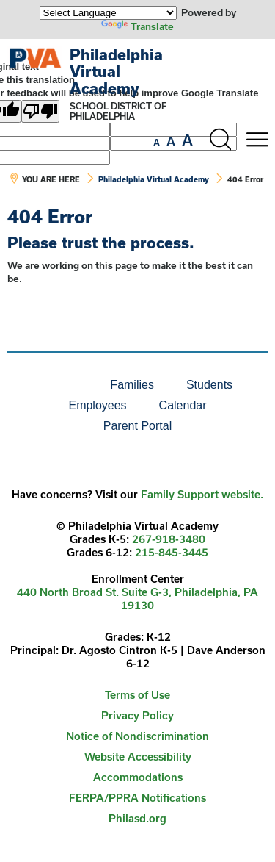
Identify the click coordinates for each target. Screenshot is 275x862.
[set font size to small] (156, 142)
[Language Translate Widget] (108, 13)
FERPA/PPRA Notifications (137, 797)
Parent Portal (137, 426)
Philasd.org (137, 818)
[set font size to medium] (170, 142)
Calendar (183, 405)
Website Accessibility (137, 756)
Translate (137, 26)
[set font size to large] (187, 140)
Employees (97, 405)
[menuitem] (44, 385)
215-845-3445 (171, 552)
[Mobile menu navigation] (257, 139)
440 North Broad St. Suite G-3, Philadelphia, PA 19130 (137, 598)
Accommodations (138, 777)
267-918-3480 (168, 539)
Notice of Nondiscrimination (137, 736)
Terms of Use (137, 695)
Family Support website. (202, 494)
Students (209, 384)
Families (132, 384)
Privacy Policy (137, 715)
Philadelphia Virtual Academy (116, 71)
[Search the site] (220, 139)
